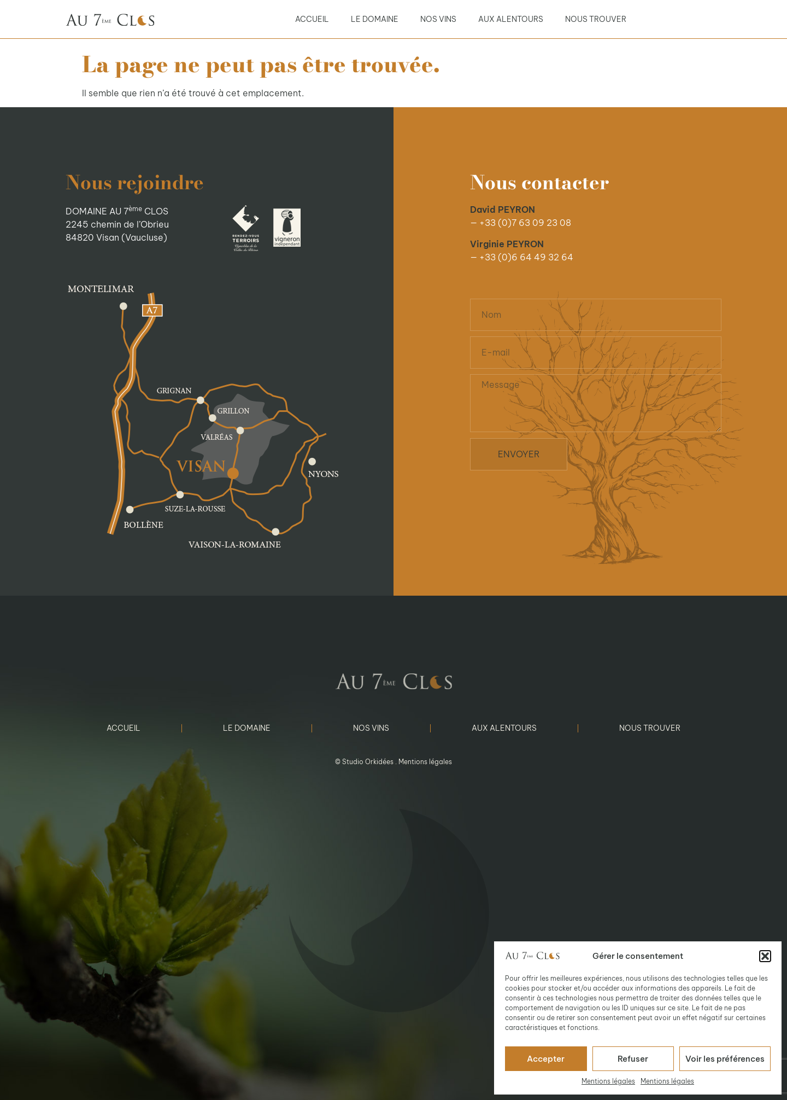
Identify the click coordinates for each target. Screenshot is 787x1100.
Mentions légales (608, 1081)
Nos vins (438, 19)
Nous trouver (595, 19)
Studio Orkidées (367, 762)
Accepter (546, 1059)
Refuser (633, 1059)
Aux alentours (510, 19)
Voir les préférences (725, 1059)
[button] (765, 956)
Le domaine (374, 19)
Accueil (312, 19)
